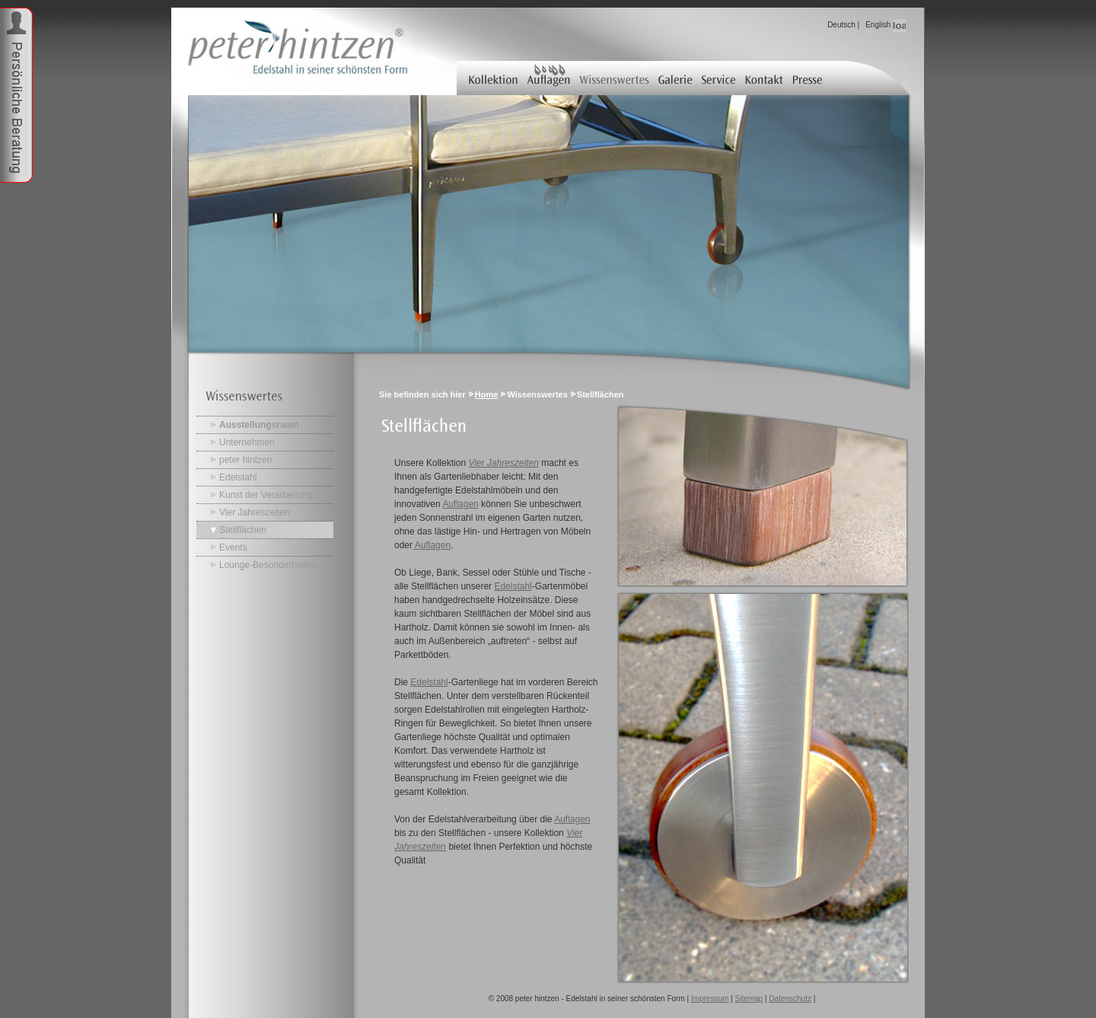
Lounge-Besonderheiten (268, 565)
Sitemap (749, 998)
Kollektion (489, 78)
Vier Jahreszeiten (254, 512)
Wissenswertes (614, 78)
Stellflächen (242, 530)
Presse (808, 78)
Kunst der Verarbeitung (266, 495)
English (877, 25)
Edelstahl (237, 477)
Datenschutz (790, 998)
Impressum (709, 998)
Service (720, 78)
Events (233, 547)
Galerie (676, 78)
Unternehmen (247, 442)
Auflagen (548, 78)
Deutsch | (843, 25)
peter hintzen (245, 460)
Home (487, 394)
